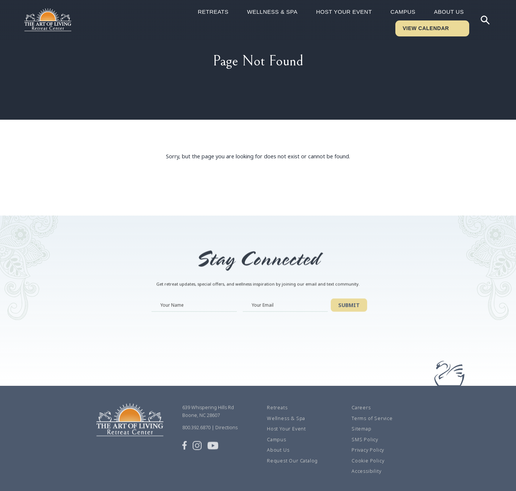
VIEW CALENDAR (426, 28)
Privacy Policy (368, 458)
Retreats (213, 12)
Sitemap (362, 437)
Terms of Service (372, 426)
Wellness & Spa (272, 12)
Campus (403, 12)
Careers (361, 416)
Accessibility (366, 479)
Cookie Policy (368, 469)
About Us (449, 12)
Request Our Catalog (292, 469)
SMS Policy (365, 448)
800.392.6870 (196, 436)
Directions (226, 436)
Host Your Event (344, 12)
